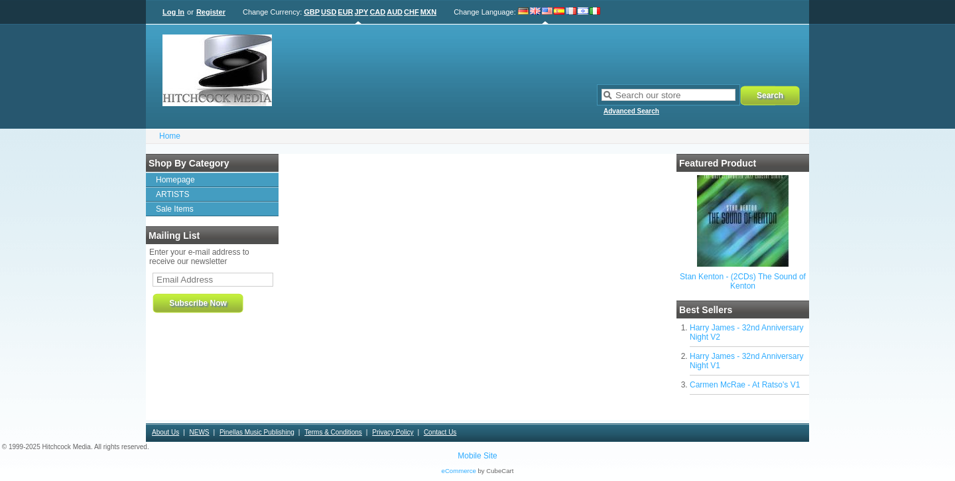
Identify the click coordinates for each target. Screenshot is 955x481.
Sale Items (175, 209)
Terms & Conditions (333, 432)
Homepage (175, 179)
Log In (173, 12)
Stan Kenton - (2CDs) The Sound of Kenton (743, 281)
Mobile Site (477, 455)
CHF (411, 12)
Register (210, 12)
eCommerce (459, 470)
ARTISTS (172, 194)
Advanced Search (631, 111)
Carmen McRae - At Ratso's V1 (745, 384)
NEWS (200, 432)
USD (328, 12)
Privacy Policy (392, 432)
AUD (395, 12)
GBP (312, 12)
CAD (377, 12)
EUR (345, 12)
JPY (362, 12)
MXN (428, 12)
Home (169, 136)
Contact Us (440, 432)
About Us (165, 432)
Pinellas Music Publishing (257, 432)
